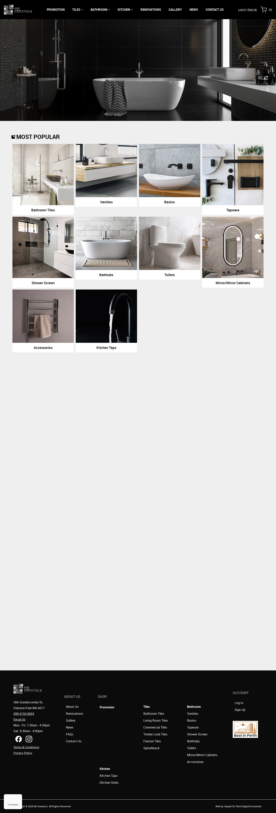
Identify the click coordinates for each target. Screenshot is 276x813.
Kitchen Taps (108, 776)
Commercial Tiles (155, 727)
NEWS (194, 9)
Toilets (191, 748)
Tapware (193, 727)
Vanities (192, 713)
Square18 (229, 806)
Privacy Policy (22, 753)
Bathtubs (193, 741)
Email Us (19, 719)
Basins (191, 720)
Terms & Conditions (26, 747)
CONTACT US (215, 9)
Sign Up (252, 9)
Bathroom (100, 9)
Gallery (175, 9)
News (69, 727)
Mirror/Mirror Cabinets (202, 755)
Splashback (151, 748)
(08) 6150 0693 (23, 714)
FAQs (69, 734)
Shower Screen (197, 734)
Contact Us (73, 741)
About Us (72, 707)
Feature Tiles (152, 741)
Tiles (77, 9)
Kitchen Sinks (109, 782)
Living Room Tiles (155, 720)
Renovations (150, 9)
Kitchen (125, 9)
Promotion (56, 9)
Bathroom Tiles (153, 713)
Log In (242, 9)
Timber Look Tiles (155, 734)
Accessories (195, 762)
